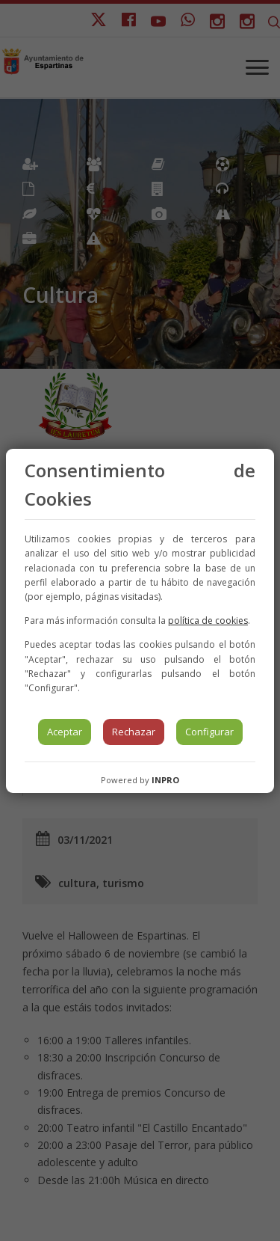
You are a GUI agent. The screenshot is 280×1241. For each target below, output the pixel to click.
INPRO (165, 779)
